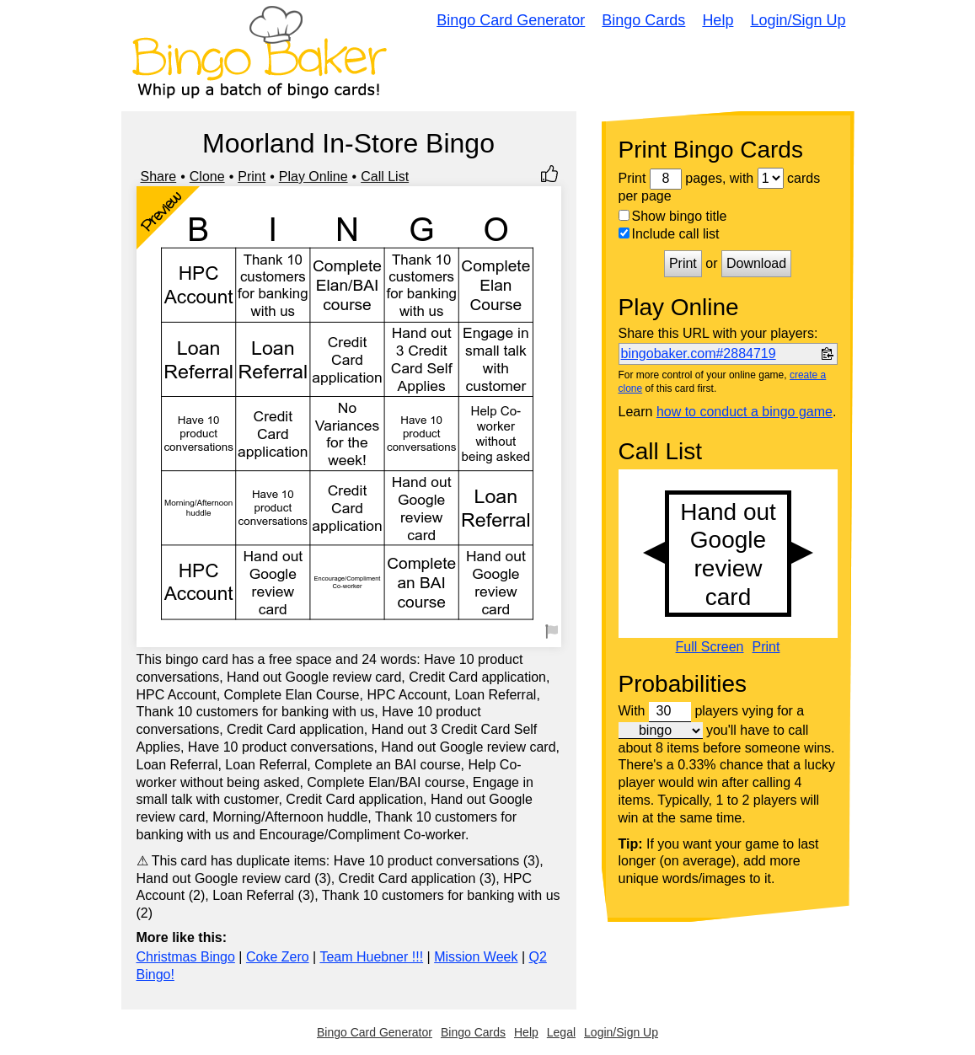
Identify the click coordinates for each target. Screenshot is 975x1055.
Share (159, 176)
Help (717, 20)
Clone (207, 176)
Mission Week (475, 957)
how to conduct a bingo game (744, 411)
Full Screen (710, 647)
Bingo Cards (643, 20)
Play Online (313, 176)
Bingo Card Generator (511, 20)
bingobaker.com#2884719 (698, 353)
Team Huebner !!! (371, 957)
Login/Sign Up (797, 20)
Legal (561, 1032)
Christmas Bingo (186, 957)
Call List (385, 176)
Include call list (669, 234)
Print (251, 176)
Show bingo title (673, 216)
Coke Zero (277, 957)
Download (756, 263)
